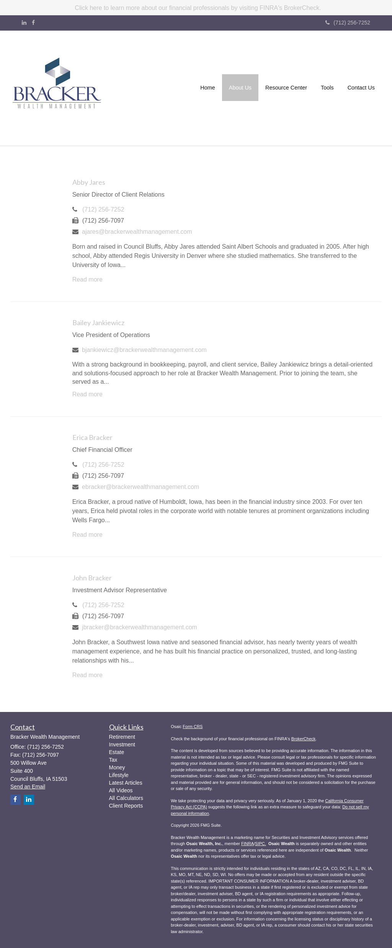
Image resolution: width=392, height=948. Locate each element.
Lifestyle (119, 775)
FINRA (247, 843)
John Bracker (92, 577)
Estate (116, 752)
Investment (122, 744)
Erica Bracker (92, 437)
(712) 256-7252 (347, 23)
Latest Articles (125, 783)
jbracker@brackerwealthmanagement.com (139, 627)
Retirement (122, 737)
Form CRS (193, 726)
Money (117, 767)
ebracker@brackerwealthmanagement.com (140, 487)
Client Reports (126, 806)
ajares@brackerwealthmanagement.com (137, 231)
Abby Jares (88, 182)
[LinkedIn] (24, 22)
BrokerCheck (303, 738)
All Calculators (126, 798)
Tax (113, 760)
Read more (87, 279)
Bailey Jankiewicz (98, 322)
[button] (240, 88)
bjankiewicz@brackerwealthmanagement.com (144, 350)
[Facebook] (33, 22)
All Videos (121, 790)
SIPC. (260, 843)
